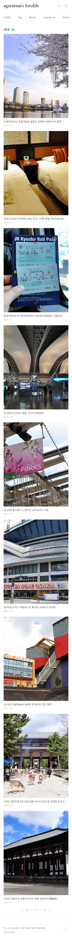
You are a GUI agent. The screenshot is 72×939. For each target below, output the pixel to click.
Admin (66, 17)
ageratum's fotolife (21, 6)
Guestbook (49, 17)
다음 (50, 910)
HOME (7, 17)
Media (32, 17)
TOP (66, 929)
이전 (22, 910)
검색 (59, 6)
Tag (20, 17)
